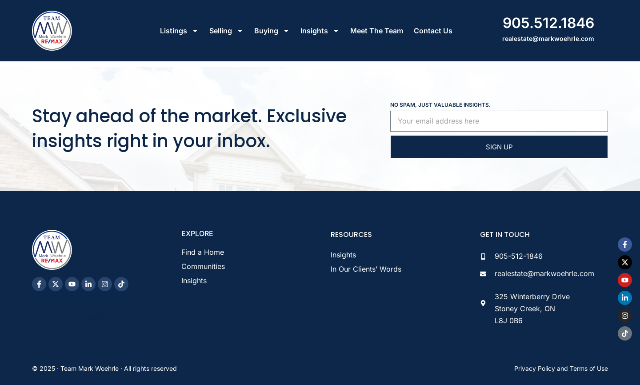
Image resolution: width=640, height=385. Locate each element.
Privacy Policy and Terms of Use (561, 368)
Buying (272, 31)
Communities (203, 266)
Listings (179, 31)
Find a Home (202, 252)
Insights (320, 31)
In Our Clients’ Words (366, 269)
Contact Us (433, 30)
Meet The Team (376, 30)
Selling (226, 31)
